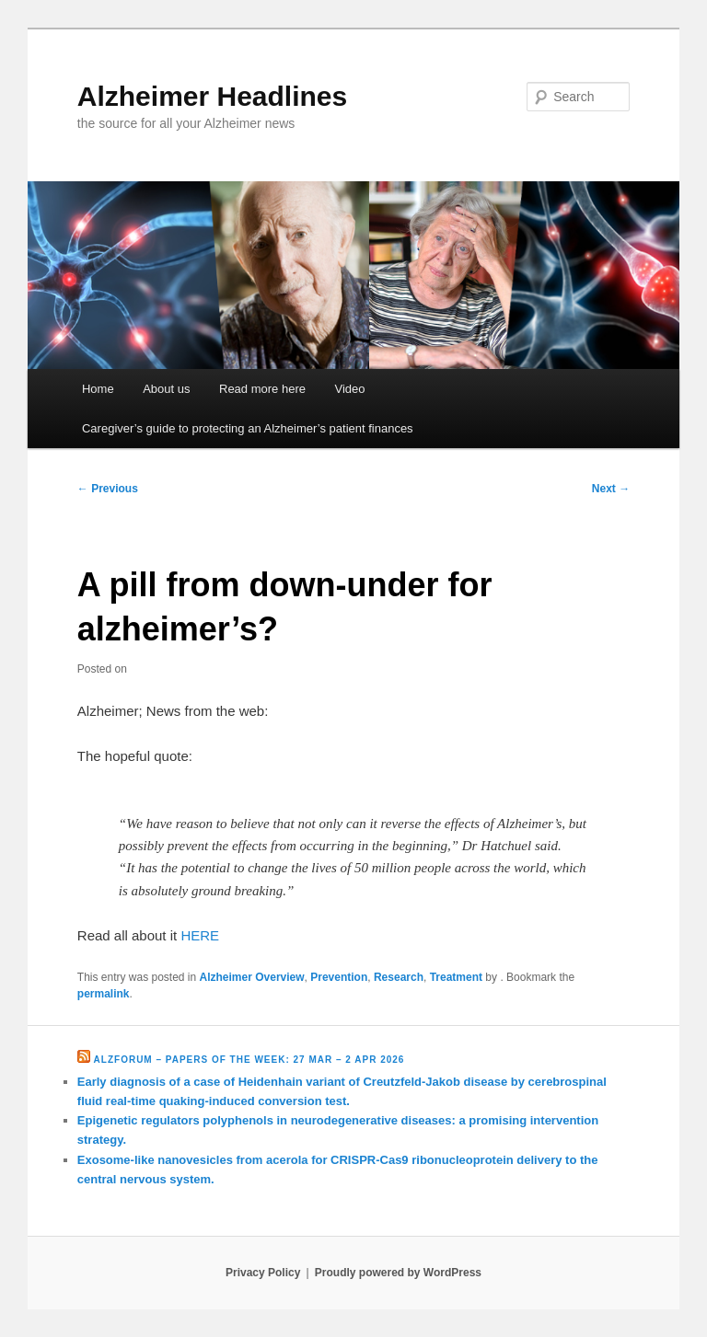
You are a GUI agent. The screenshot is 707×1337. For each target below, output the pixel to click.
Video (349, 389)
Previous (107, 488)
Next (611, 488)
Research (398, 977)
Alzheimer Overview (252, 977)
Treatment (456, 977)
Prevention (338, 977)
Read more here (262, 389)
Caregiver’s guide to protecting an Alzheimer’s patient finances (247, 428)
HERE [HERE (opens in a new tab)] (199, 935)
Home (98, 389)
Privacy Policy (263, 1272)
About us (166, 389)
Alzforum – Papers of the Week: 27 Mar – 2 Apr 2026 (249, 1060)
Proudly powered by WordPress (398, 1272)
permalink (103, 993)
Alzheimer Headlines (212, 96)
